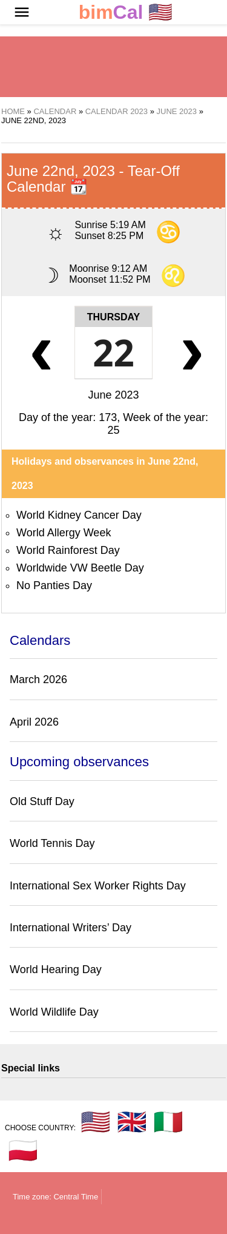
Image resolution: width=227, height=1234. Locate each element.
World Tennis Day (52, 843)
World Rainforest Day (68, 550)
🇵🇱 (23, 1150)
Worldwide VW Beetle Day (80, 568)
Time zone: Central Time (55, 1196)
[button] (22, 12)
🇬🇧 (132, 1121)
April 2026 (34, 722)
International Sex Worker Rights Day (98, 886)
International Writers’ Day (70, 928)
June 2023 (113, 395)
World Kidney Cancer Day (79, 515)
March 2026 (38, 679)
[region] (114, 66)
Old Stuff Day (42, 801)
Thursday (113, 317)
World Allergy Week (63, 533)
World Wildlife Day (54, 1012)
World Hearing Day (56, 969)
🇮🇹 (168, 1121)
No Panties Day (54, 585)
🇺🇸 (126, 12)
